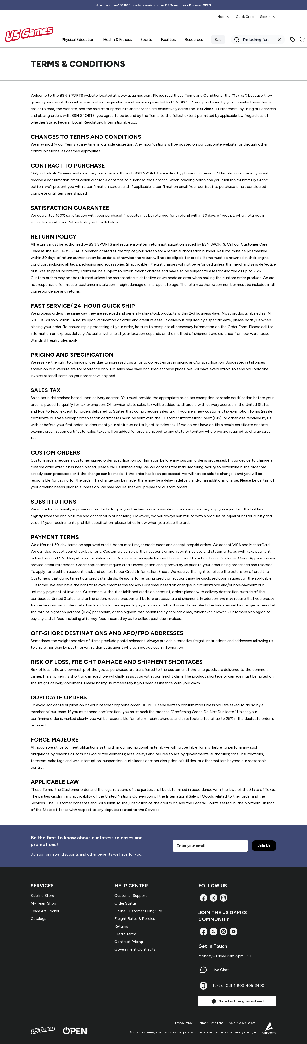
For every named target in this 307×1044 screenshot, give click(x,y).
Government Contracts (134, 949)
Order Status (125, 903)
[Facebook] (203, 898)
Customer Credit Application (244, 558)
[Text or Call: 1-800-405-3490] (203, 986)
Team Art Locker (45, 911)
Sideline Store (42, 895)
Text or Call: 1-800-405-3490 (238, 985)
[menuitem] (224, 14)
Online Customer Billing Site (138, 911)
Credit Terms (125, 934)
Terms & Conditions (210, 1023)
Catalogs (38, 918)
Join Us (264, 845)
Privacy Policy (183, 1023)
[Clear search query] (279, 39)
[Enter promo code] (292, 39)
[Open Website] (75, 1030)
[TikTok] (234, 931)
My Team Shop (43, 903)
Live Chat (220, 969)
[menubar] (247, 14)
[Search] (256, 39)
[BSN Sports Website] (269, 1027)
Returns (121, 926)
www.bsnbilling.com (98, 558)
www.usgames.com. (135, 95)
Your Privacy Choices (242, 1023)
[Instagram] (223, 898)
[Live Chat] (203, 970)
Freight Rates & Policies (134, 918)
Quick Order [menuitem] (245, 17)
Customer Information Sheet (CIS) (191, 418)
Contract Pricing (128, 941)
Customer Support (130, 895)
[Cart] (302, 39)
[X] (213, 898)
